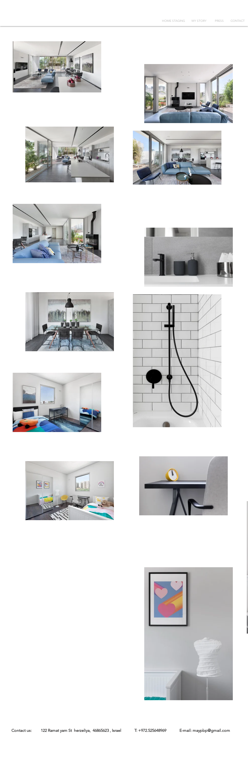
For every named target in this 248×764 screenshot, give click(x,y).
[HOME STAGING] (173, 21)
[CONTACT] (237, 21)
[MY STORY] (199, 21)
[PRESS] (219, 21)
